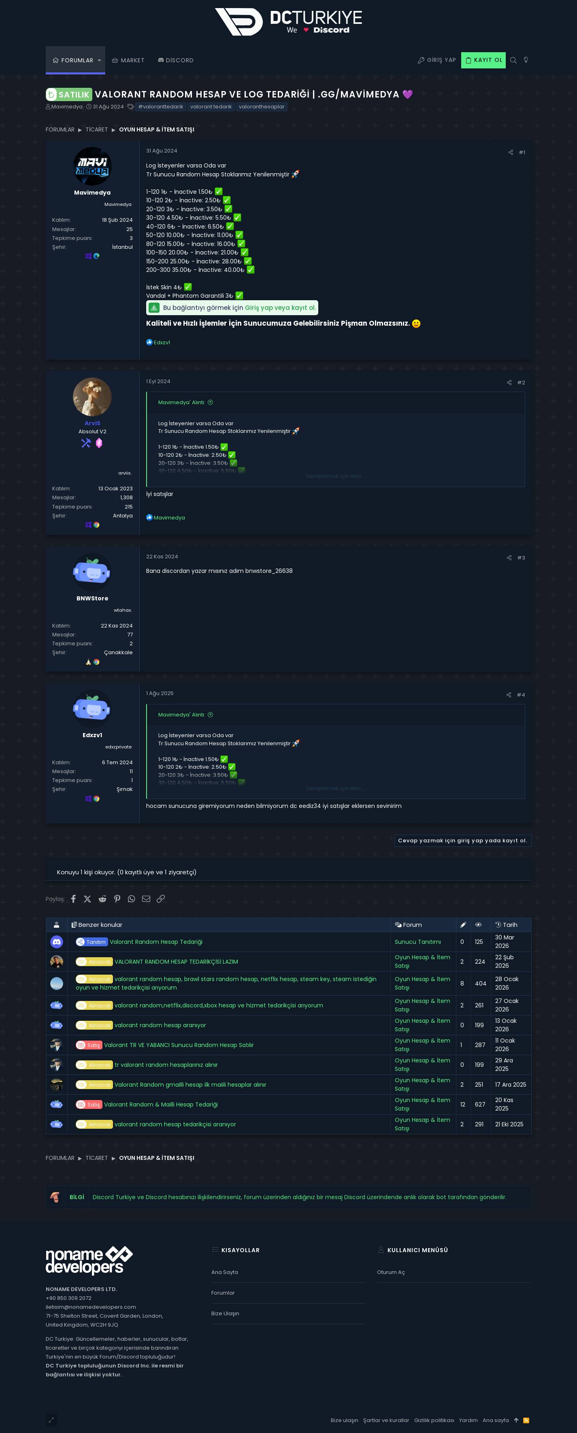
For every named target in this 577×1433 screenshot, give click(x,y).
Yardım (468, 1420)
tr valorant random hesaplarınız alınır (147, 1065)
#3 (521, 558)
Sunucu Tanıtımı (418, 942)
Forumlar (223, 1293)
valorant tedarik (211, 106)
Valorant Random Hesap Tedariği (139, 942)
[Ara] (513, 60)
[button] (99, 60)
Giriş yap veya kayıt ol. (280, 307)
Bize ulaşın (225, 1313)
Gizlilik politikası (434, 1420)
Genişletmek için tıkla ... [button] (336, 476)
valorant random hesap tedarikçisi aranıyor (156, 1124)
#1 (522, 152)
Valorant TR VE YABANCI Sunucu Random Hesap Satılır (165, 1045)
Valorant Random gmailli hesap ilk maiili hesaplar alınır (171, 1085)
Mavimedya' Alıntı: (181, 402)
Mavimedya (67, 106)
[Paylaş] (511, 152)
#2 (521, 382)
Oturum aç (391, 1272)
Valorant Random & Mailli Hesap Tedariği (147, 1104)
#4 (521, 695)
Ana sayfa (224, 1272)
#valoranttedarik (160, 106)
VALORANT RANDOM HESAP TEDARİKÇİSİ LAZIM (157, 962)
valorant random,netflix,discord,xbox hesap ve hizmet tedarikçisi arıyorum (199, 1005)
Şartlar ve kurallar (386, 1420)
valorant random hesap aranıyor (141, 1025)
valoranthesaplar (262, 106)
